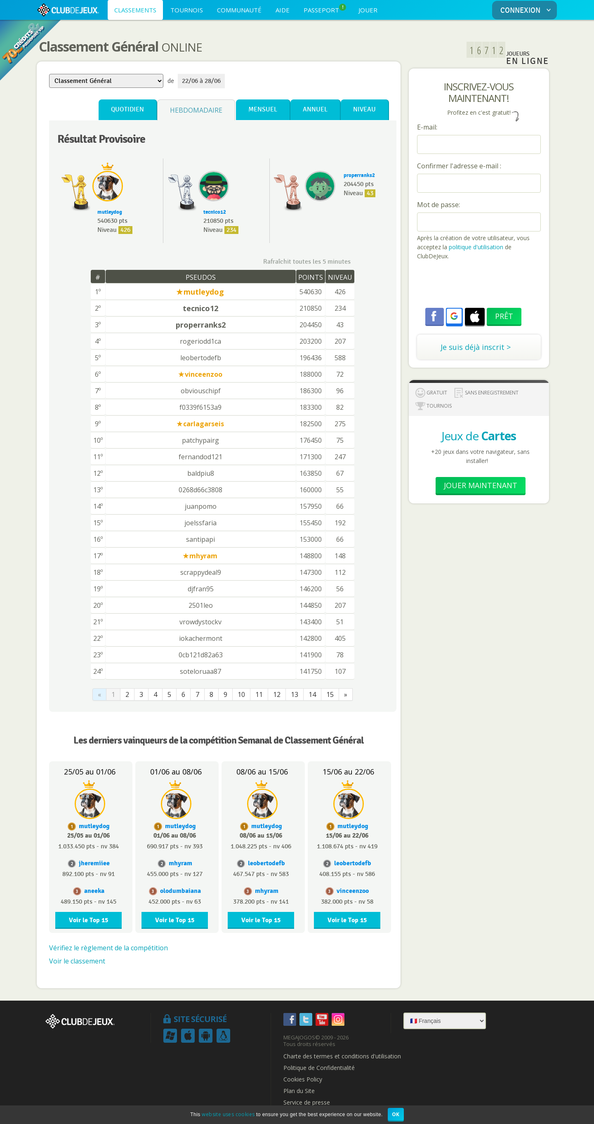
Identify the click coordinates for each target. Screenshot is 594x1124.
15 (330, 694)
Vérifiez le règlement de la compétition (108, 947)
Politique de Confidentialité (319, 1067)
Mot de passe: (438, 204)
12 (276, 694)
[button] (454, 316)
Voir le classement (77, 961)
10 (241, 694)
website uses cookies (228, 1114)
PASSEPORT (325, 9)
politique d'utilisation (475, 247)
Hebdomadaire (196, 110)
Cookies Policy (302, 1079)
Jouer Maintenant (480, 485)
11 (259, 694)
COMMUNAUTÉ (239, 10)
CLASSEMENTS (135, 10)
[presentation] (479, 285)
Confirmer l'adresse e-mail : (459, 165)
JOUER (367, 10)
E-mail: (427, 127)
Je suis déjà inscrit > (476, 347)
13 (294, 694)
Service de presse (306, 1102)
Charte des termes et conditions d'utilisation (342, 1056)
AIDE (283, 10)
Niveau (364, 109)
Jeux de (478, 436)
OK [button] (396, 1114)
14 (312, 694)
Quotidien (127, 109)
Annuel (315, 109)
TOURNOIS (186, 10)
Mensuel (262, 109)
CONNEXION (527, 10)
